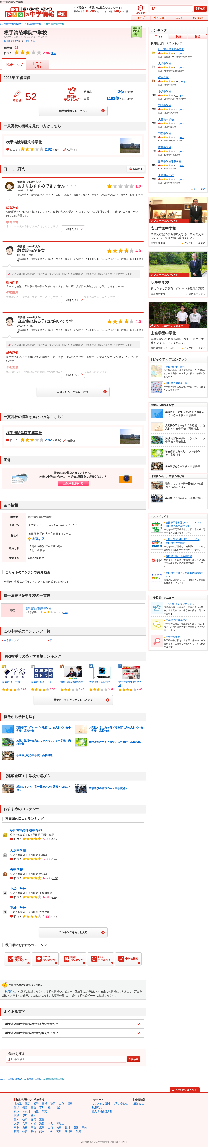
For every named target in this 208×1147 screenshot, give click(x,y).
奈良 (50, 1123)
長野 (24, 1107)
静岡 (33, 1119)
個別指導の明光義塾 (71, 681)
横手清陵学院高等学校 (24, 142)
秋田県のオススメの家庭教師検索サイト (185, 575)
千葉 (44, 1111)
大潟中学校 (18, 850)
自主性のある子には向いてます (45, 321)
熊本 (41, 1131)
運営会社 (138, 1103)
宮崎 (59, 1131)
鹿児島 (69, 1131)
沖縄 (78, 1131)
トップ (141, 17)
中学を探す (160, 17)
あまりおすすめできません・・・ (47, 186)
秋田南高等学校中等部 (26, 830)
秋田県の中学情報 (175, 366)
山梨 (59, 1107)
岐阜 (24, 1119)
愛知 (16, 1119)
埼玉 (36, 1111)
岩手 (36, 1103)
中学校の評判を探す (176, 620)
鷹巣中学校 (164, 147)
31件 (65, 612)
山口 (50, 1127)
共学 (33, 41)
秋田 (53, 1103)
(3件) (181, 67)
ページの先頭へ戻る (186, 1089)
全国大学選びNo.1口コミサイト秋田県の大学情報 (182, 541)
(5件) (181, 53)
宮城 (44, 1103)
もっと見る (199, 189)
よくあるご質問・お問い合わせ (110, 1103)
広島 (41, 1127)
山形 (61, 1103)
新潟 (16, 1107)
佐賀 (24, 1131)
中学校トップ (14, 65)
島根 (24, 1127)
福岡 (16, 1131)
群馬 (24, 1115)
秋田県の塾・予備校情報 (179, 556)
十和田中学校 (166, 175)
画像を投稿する (73, 483)
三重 (41, 1119)
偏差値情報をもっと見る (73, 110)
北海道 (18, 1103)
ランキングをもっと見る (73, 932)
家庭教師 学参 (11, 681)
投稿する (138, 169)
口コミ (179, 17)
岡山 (33, 1127)
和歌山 (60, 1123)
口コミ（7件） (37, 64)
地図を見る (40, 539)
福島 (70, 1103)
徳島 (59, 1127)
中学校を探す (173, 637)
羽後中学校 (164, 133)
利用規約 (10, 991)
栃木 (33, 1115)
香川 (67, 1127)
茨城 (16, 1115)
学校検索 (200, 8)
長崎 (33, 1131)
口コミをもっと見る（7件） (73, 391)
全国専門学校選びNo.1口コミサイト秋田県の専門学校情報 (185, 524)
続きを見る (72, 229)
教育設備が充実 (31, 250)
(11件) (182, 81)
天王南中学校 (166, 119)
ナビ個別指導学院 (99, 681)
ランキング (198, 17)
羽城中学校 (18, 907)
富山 (33, 1107)
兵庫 (24, 1123)
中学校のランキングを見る (180, 603)
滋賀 (41, 1123)
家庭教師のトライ (41, 681)
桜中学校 (16, 869)
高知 (84, 1127)
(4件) (181, 95)
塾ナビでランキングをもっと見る (73, 699)
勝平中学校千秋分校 (170, 161)
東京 (16, 1111)
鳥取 (16, 1127)
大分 (50, 1131)
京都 (33, 1123)
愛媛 (75, 1127)
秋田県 (7, 41)
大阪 (16, 1123)
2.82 (48, 149)
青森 (27, 1103)
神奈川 (26, 1111)
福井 (50, 1107)
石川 (41, 1107)
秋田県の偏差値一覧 (176, 383)
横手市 (14, 41)
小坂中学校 (18, 888)
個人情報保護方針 (102, 1111)
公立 (27, 41)
